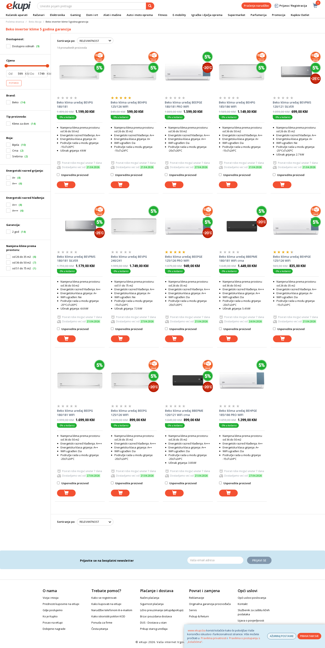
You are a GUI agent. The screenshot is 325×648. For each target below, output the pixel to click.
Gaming (75, 15)
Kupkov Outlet (300, 15)
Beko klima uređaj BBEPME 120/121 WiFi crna (184, 413)
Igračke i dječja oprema (206, 15)
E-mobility (179, 15)
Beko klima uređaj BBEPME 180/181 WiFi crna (238, 259)
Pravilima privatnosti (214, 638)
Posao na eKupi (53, 622)
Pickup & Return (199, 616)
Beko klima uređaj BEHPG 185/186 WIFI (237, 104)
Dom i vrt (92, 15)
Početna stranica (15, 21)
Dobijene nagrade (54, 629)
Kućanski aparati (17, 15)
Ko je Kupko (50, 616)
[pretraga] (150, 6)
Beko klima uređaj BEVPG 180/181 (75, 104)
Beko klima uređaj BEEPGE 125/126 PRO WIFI (184, 259)
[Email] (215, 560)
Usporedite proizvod (73, 175)
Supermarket (236, 15)
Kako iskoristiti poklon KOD (108, 616)
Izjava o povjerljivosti (251, 620)
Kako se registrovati (103, 598)
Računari (39, 15)
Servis (193, 610)
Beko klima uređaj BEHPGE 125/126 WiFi (292, 259)
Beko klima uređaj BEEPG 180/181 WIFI (75, 413)
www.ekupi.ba (197, 630)
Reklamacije (196, 598)
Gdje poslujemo (53, 610)
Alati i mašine (112, 15)
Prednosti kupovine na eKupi (61, 604)
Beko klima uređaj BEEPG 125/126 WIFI (129, 413)
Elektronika (57, 15)
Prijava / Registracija (290, 6)
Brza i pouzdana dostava (156, 616)
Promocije (278, 15)
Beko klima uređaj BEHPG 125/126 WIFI (129, 104)
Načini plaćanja (149, 598)
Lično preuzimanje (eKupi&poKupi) (161, 610)
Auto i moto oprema (140, 15)
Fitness (162, 15)
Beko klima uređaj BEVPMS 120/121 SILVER (292, 104)
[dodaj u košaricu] (66, 184)
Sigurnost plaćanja (152, 604)
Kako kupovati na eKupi (106, 604)
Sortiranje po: (66, 41)
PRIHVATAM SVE (309, 636)
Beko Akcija (35, 21)
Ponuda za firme (101, 622)
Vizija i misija (50, 598)
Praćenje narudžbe (256, 5)
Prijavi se (259, 560)
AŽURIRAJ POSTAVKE (281, 636)
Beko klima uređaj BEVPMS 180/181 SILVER (76, 259)
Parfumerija (259, 15)
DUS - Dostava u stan (153, 622)
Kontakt (242, 604)
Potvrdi (14, 83)
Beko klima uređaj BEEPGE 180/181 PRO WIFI (183, 104)
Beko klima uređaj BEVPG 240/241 (129, 259)
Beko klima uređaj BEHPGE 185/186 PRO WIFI (238, 413)
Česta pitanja (99, 629)
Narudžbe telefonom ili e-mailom (111, 610)
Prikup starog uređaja (153, 629)
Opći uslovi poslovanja (252, 598)
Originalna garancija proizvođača (210, 604)
